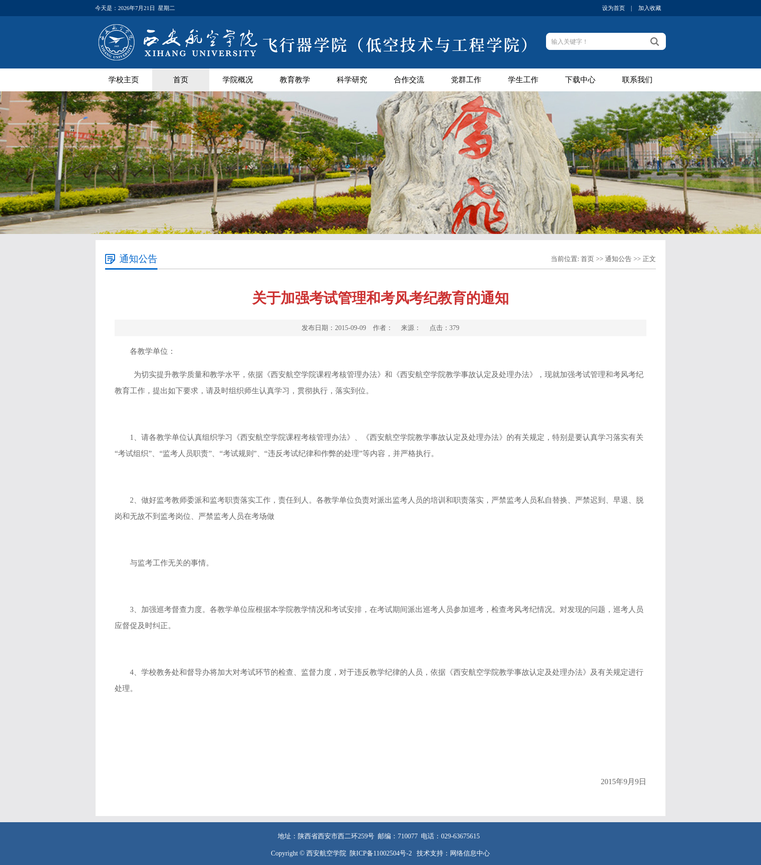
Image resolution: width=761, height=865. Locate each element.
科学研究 (352, 80)
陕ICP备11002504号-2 (381, 853)
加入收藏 (649, 8)
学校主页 (123, 80)
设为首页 (613, 8)
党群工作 (466, 80)
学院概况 (238, 80)
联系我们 (637, 80)
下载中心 (580, 80)
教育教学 (295, 80)
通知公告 (618, 258)
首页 (180, 80)
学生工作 (523, 80)
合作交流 (409, 80)
